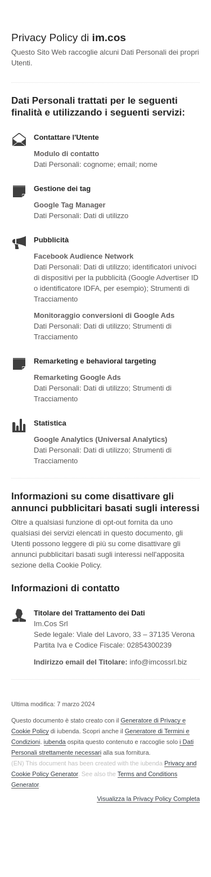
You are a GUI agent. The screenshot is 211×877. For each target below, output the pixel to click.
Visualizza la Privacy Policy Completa (148, 799)
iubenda (55, 741)
